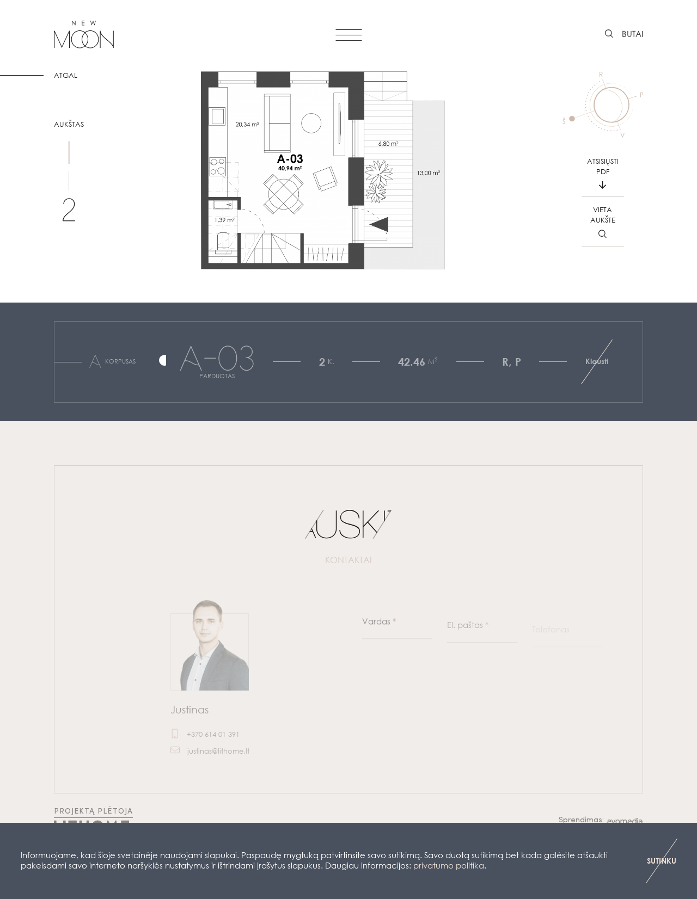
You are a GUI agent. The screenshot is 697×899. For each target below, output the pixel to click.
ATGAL (65, 75)
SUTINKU (661, 860)
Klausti (596, 361)
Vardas (379, 630)
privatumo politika (448, 865)
